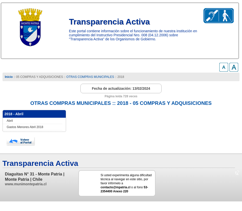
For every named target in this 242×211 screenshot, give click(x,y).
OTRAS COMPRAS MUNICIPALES (90, 77)
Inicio (9, 77)
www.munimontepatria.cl (26, 184)
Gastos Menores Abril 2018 (25, 127)
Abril (10, 121)
